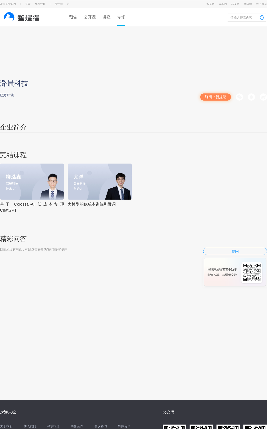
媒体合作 (124, 426)
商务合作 (77, 426)
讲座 (107, 17)
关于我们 (6, 426)
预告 (73, 17)
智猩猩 (248, 4)
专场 (121, 17)
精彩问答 (13, 238)
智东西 (210, 4)
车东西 (223, 4)
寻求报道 (53, 426)
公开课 (90, 17)
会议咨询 (100, 426)
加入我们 (30, 426)
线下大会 (261, 4)
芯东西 (235, 4)
